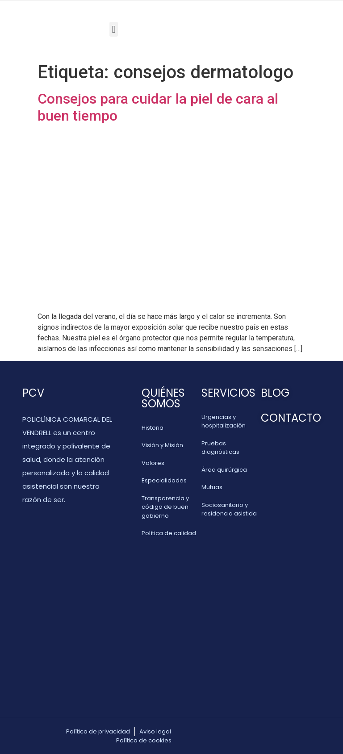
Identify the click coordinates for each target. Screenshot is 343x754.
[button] (113, 29)
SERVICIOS (228, 392)
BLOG (275, 392)
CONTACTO (291, 418)
